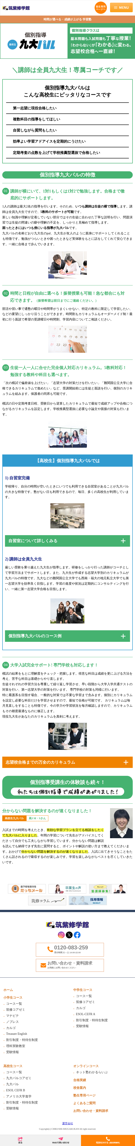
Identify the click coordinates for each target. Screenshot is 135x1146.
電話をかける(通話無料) (108, 1140)
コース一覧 (14, 1003)
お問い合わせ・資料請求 (74, 965)
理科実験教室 (15, 1046)
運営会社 (67, 1123)
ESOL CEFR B (15, 1090)
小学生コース (12, 997)
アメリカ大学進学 (19, 1096)
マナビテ (12, 1015)
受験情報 (12, 1052)
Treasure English (16, 1033)
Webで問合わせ (61, 1140)
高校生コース (12, 1066)
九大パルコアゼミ (19, 1078)
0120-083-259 (71, 947)
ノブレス (12, 1022)
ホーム (8, 990)
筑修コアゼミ (15, 1009)
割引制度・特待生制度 (22, 1040)
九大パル (12, 1084)
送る (20, 1140)
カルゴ (11, 1028)
